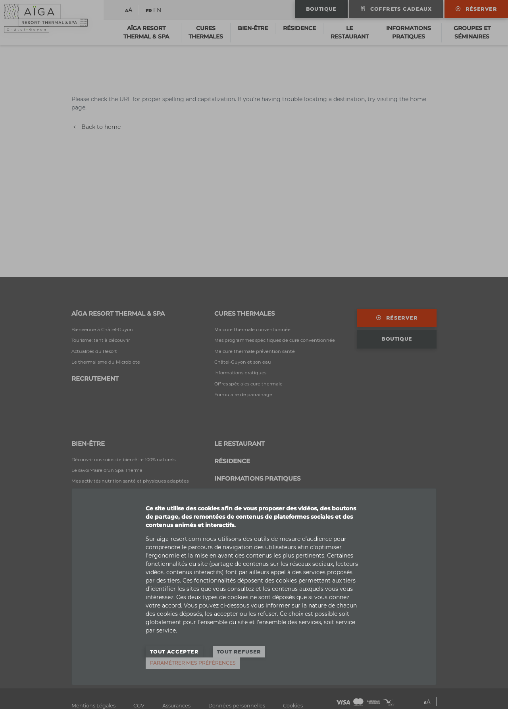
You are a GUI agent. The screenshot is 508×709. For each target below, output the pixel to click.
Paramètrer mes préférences (193, 663)
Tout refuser (239, 652)
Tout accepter (174, 652)
